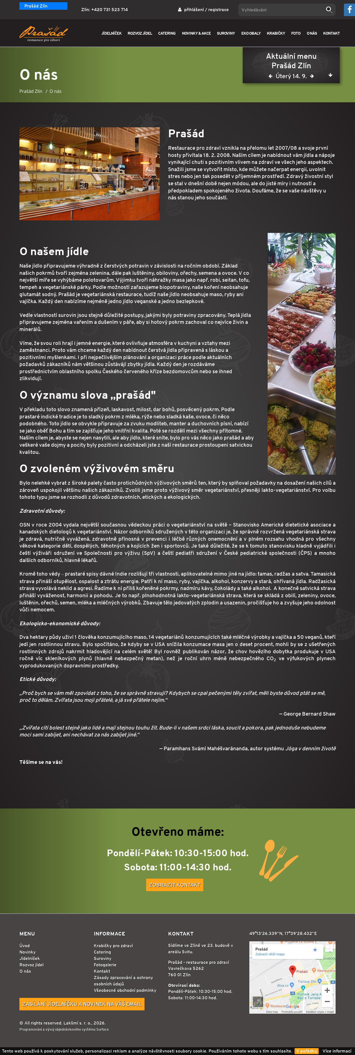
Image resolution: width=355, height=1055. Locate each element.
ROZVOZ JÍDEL (140, 33)
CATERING (167, 33)
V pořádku (306, 1051)
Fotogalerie (105, 965)
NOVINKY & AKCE (196, 33)
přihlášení (194, 9)
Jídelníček (29, 958)
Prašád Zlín (35, 6)
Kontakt (102, 971)
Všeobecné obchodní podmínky (125, 990)
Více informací (337, 1051)
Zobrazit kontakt (175, 884)
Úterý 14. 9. (291, 77)
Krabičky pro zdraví (113, 946)
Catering (102, 952)
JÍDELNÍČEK (111, 33)
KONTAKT (331, 33)
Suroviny (102, 958)
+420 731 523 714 (109, 9)
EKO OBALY (251, 33)
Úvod (24, 946)
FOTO (295, 33)
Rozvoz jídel (31, 965)
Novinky (27, 952)
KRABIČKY (276, 33)
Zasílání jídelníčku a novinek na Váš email (82, 1004)
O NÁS (312, 33)
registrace (218, 9)
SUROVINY (226, 33)
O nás (25, 971)
